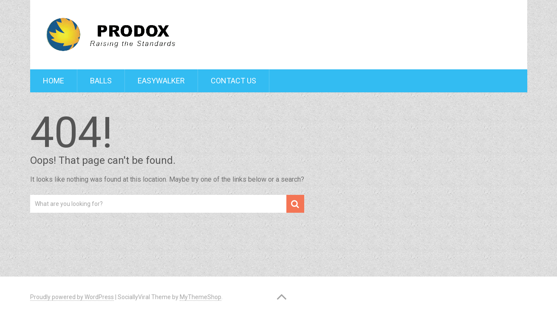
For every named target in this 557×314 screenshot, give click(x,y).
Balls (101, 80)
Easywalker (161, 80)
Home (53, 80)
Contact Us (233, 80)
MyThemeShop (200, 297)
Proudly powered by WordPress (72, 297)
